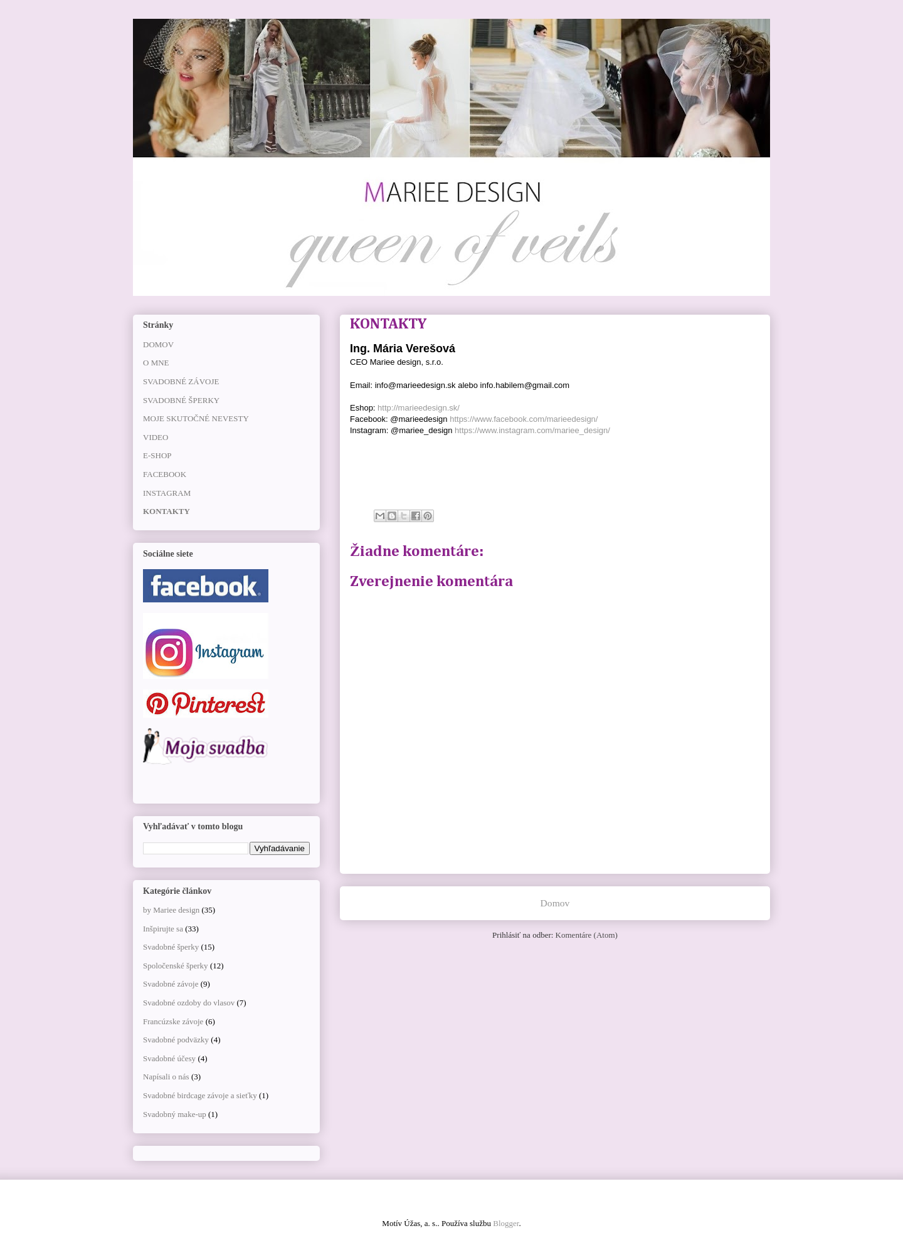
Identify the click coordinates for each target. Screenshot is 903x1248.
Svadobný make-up (174, 1114)
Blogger (506, 1223)
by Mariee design (171, 910)
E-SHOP (157, 455)
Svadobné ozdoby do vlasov (189, 1002)
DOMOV (158, 344)
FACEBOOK (164, 474)
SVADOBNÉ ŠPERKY (181, 400)
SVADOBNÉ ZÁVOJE (181, 381)
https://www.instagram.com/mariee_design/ (532, 430)
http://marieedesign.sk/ (419, 407)
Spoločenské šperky (175, 965)
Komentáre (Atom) (587, 935)
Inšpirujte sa (163, 928)
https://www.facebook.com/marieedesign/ (524, 419)
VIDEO (155, 437)
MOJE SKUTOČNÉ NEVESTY (196, 418)
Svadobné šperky (171, 947)
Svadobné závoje (170, 983)
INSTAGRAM (167, 493)
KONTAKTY (166, 511)
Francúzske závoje (173, 1021)
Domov (555, 903)
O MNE (156, 362)
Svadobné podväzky (176, 1039)
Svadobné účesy (169, 1058)
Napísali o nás (166, 1076)
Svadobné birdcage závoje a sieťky (200, 1095)
